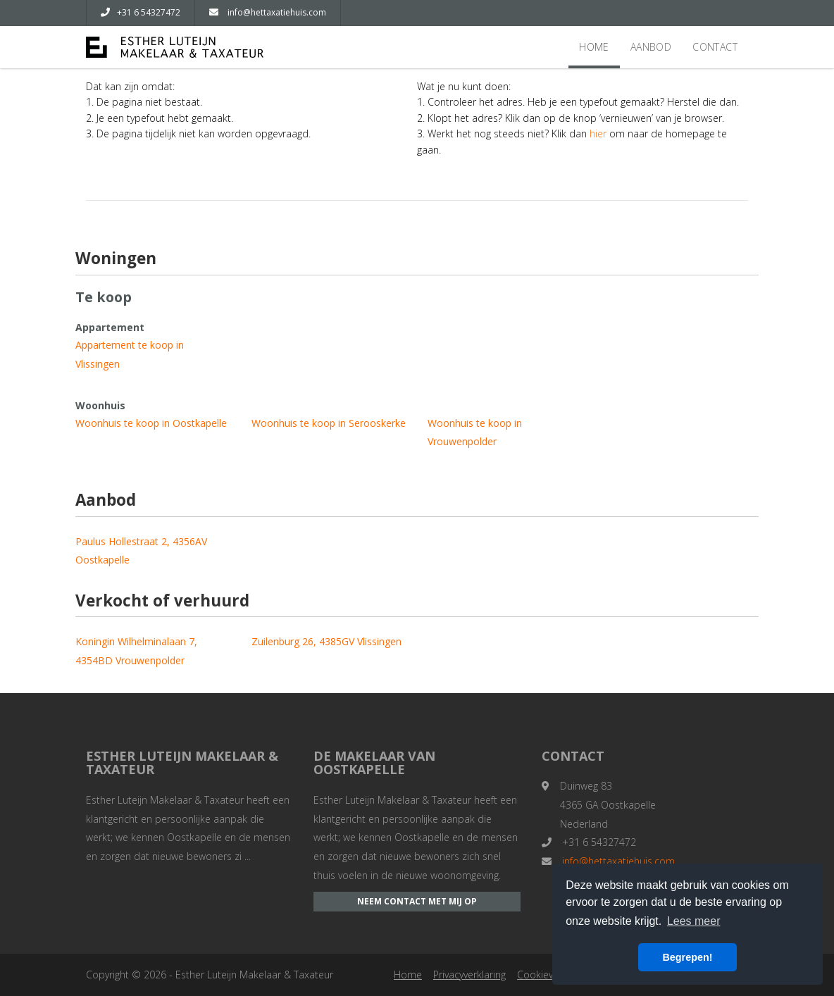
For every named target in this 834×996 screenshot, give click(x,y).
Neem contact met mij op (417, 901)
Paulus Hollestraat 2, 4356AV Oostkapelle (141, 551)
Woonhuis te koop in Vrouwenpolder (475, 432)
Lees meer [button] (694, 921)
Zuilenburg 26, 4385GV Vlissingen (326, 641)
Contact (714, 47)
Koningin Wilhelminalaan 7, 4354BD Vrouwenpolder (136, 651)
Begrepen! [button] (687, 957)
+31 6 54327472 (140, 12)
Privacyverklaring (469, 974)
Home (594, 47)
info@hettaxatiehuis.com (267, 12)
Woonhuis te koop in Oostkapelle (151, 423)
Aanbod (650, 47)
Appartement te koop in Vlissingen (129, 354)
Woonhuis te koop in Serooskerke (328, 423)
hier (598, 133)
